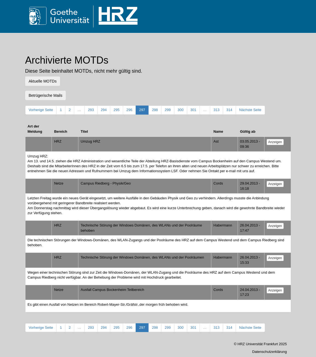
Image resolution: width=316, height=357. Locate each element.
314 (229, 110)
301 (193, 110)
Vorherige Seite (41, 110)
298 (155, 110)
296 (129, 110)
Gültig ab (247, 131)
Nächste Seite (250, 110)
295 (116, 110)
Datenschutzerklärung (269, 352)
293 (91, 110)
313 (216, 110)
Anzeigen (275, 142)
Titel (84, 131)
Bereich (60, 131)
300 (181, 110)
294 (104, 110)
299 (168, 110)
